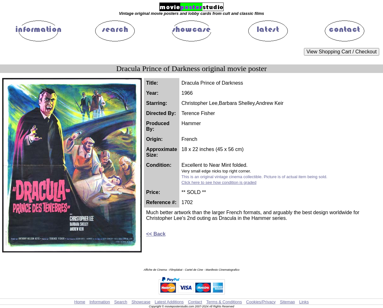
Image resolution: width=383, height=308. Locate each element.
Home (79, 301)
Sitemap (287, 301)
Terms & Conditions (224, 301)
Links (304, 301)
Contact (195, 301)
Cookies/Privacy (260, 301)
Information (100, 301)
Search (120, 301)
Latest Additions (169, 301)
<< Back (155, 234)
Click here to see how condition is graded (219, 182)
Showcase (141, 301)
